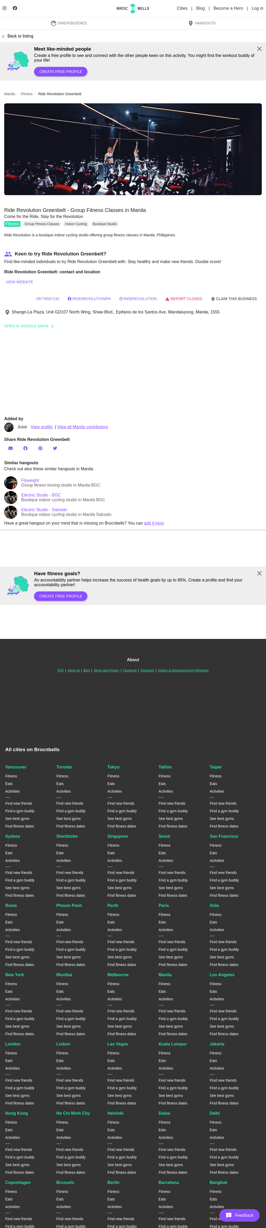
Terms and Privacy (106, 670)
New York (14, 975)
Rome (11, 905)
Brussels (65, 1182)
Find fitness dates (19, 826)
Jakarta (217, 1044)
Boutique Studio (105, 224)
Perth (113, 905)
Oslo (214, 905)
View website (19, 282)
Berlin (113, 1182)
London (13, 1044)
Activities (12, 791)
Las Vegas (118, 1044)
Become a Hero (229, 8)
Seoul (164, 836)
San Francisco (224, 836)
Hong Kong (16, 1113)
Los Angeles (222, 975)
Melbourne (118, 975)
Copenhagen (18, 1182)
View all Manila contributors (82, 427)
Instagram (147, 670)
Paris (163, 905)
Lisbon (63, 1044)
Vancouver (15, 767)
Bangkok (218, 1182)
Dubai (164, 1113)
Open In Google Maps (30, 326)
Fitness (12, 224)
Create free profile (60, 71)
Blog (201, 8)
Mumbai (64, 975)
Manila (165, 975)
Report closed (184, 298)
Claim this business (234, 299)
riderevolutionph (89, 298)
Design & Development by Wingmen (183, 670)
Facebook (130, 670)
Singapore (118, 836)
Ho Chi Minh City (73, 1113)
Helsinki (116, 1113)
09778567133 (48, 298)
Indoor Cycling (76, 224)
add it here (154, 523)
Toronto (64, 767)
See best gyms (17, 818)
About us (73, 670)
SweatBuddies (68, 23)
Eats (9, 784)
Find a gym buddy (19, 811)
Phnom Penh (69, 905)
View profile (42, 427)
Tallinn (165, 767)
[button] (133, 149)
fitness (27, 94)
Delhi (215, 1113)
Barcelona (168, 1182)
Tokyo (114, 767)
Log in (257, 8)
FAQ (60, 670)
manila (9, 94)
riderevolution (138, 298)
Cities (183, 8)
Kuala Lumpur (172, 1044)
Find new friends (18, 803)
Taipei (215, 767)
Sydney (12, 836)
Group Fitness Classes (42, 224)
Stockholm (67, 836)
